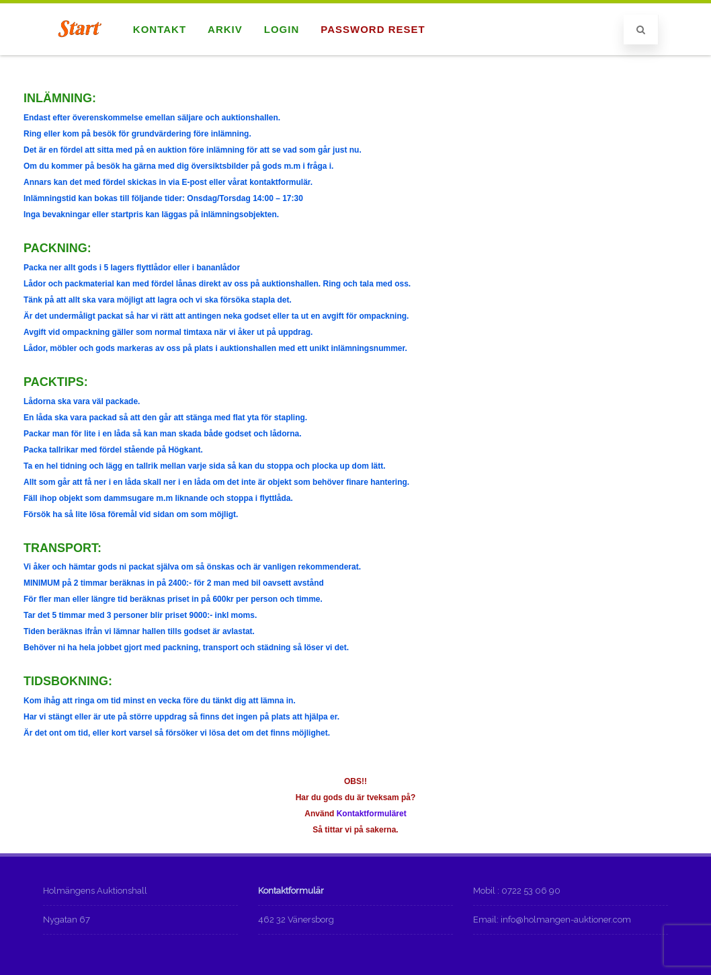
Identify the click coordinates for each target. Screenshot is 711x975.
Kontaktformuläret (372, 813)
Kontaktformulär (291, 891)
